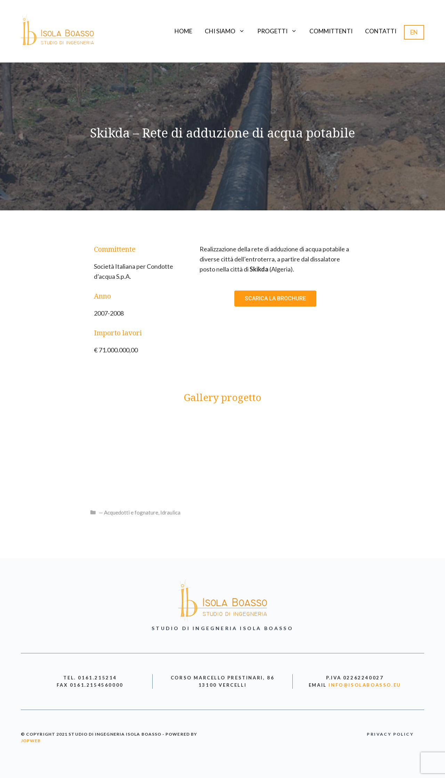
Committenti (331, 31)
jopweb (31, 740)
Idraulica (170, 512)
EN (414, 32)
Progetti (280, 31)
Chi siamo (228, 31)
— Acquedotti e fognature (128, 512)
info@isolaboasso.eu (365, 685)
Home (183, 31)
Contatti (380, 31)
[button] (275, 299)
